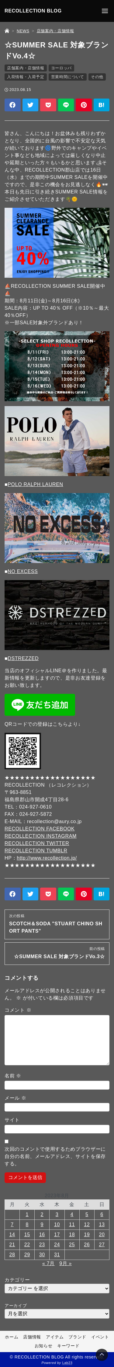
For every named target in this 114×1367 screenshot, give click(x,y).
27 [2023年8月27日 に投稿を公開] (102, 1244)
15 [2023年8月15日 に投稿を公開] (27, 1234)
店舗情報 (32, 1336)
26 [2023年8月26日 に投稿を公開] (87, 1244)
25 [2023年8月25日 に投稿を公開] (72, 1244)
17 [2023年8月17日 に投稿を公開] (57, 1234)
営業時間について (67, 77)
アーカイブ (16, 1305)
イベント (100, 1336)
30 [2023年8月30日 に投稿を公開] (42, 1254)
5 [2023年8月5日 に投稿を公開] (86, 1214)
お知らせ (44, 1345)
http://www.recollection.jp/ (47, 858)
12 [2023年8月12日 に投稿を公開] (87, 1224)
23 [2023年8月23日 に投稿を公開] (42, 1244)
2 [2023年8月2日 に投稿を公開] (42, 1214)
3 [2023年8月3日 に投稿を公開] (57, 1214)
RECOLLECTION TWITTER (37, 843)
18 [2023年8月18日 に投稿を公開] (72, 1234)
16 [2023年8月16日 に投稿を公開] (42, 1234)
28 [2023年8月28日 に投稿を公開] (12, 1254)
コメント (18, 1010)
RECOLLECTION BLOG (33, 10)
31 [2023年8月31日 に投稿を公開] (57, 1254)
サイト (12, 1119)
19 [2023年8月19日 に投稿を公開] (87, 1234)
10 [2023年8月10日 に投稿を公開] (57, 1224)
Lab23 (67, 1363)
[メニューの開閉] (104, 11)
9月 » (65, 1263)
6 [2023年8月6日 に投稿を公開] (101, 1214)
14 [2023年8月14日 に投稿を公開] (12, 1234)
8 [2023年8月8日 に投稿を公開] (27, 1224)
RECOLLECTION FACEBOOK (39, 828)
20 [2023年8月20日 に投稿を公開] (102, 1234)
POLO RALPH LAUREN (35, 484)
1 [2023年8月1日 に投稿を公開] (27, 1214)
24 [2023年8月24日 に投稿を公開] (57, 1244)
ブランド (77, 1336)
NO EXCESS (23, 571)
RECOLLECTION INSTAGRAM (41, 836)
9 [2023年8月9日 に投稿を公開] (42, 1224)
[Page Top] (102, 1355)
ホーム (11, 1336)
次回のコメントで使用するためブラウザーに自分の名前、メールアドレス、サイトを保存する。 (55, 1156)
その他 (97, 77)
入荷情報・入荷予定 (25, 77)
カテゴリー (17, 1279)
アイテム (55, 1336)
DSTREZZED (23, 658)
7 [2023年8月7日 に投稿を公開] (12, 1224)
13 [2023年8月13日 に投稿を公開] (102, 1224)
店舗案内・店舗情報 (25, 68)
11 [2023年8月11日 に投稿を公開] (72, 1224)
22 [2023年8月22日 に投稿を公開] (27, 1244)
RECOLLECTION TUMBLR (36, 850)
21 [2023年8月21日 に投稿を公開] (12, 1244)
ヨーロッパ (61, 68)
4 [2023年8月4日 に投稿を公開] (72, 1214)
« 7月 (48, 1263)
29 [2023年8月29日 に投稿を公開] (27, 1254)
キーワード (68, 1345)
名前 (13, 1075)
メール (15, 1098)
